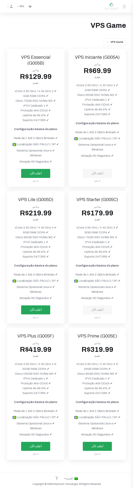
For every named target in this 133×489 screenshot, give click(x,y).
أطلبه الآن (36, 173)
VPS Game (114, 42)
